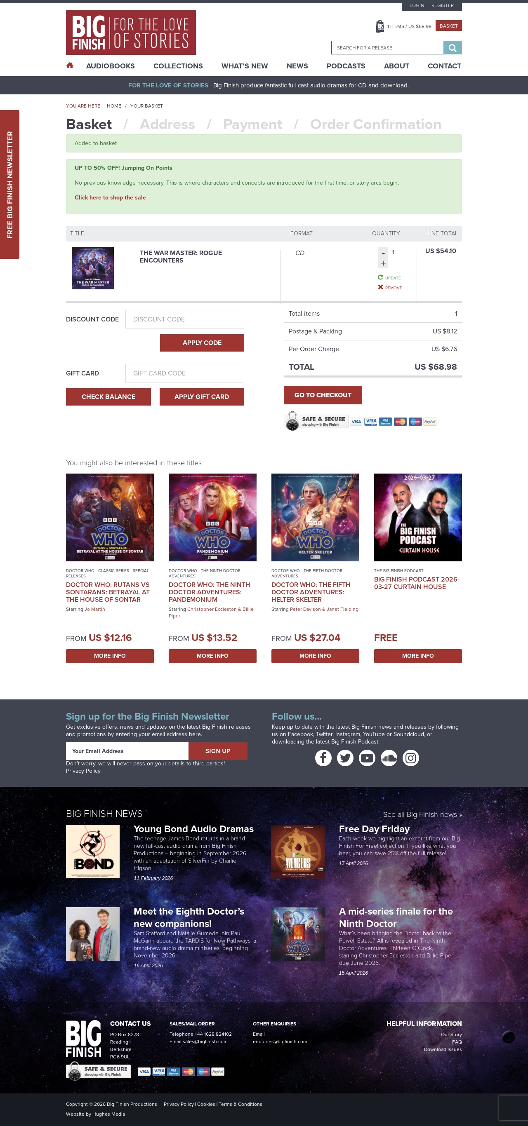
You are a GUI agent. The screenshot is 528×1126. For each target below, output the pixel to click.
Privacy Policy (83, 771)
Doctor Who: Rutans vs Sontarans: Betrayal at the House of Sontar (108, 592)
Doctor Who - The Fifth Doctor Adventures (306, 573)
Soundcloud (409, 734)
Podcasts (346, 66)
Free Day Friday (374, 828)
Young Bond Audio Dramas (195, 828)
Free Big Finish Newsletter (10, 184)
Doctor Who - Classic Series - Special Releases (107, 573)
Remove (393, 287)
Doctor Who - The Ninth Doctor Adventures (204, 573)
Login (417, 5)
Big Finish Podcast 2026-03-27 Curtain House (417, 583)
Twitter (324, 734)
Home (114, 106)
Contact (444, 66)
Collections (178, 66)
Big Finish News (104, 813)
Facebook (300, 734)
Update (393, 277)
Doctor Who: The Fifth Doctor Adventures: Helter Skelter (311, 592)
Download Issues (443, 1049)
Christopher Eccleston (212, 609)
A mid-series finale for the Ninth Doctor (396, 917)
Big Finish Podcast (354, 741)
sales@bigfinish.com (205, 1041)
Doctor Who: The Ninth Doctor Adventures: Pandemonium (209, 592)
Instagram (347, 734)
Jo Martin (95, 609)
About (396, 66)
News (297, 66)
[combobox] (387, 47)
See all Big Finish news (420, 815)
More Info (110, 656)
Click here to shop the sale (110, 197)
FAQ (457, 1042)
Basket (449, 26)
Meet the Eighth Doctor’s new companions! (189, 917)
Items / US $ (409, 26)
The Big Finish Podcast (399, 571)
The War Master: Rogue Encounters (181, 256)
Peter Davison (305, 609)
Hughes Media (108, 1114)
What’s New (245, 66)
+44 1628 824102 (213, 1034)
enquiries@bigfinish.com (280, 1041)
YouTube (374, 734)
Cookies (206, 1104)
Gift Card (82, 373)
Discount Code (92, 319)
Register (442, 5)
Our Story (451, 1034)
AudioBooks (110, 66)
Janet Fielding (342, 609)
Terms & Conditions (240, 1104)
